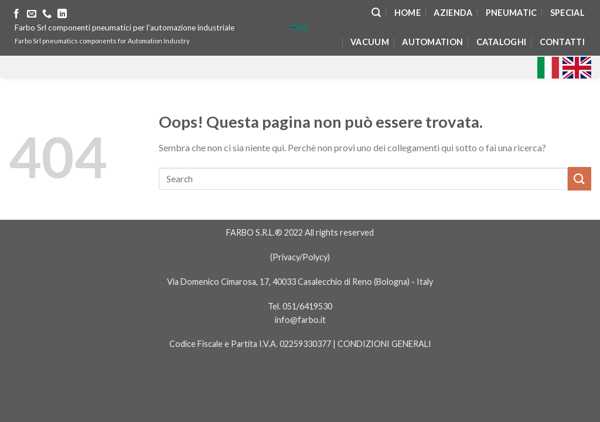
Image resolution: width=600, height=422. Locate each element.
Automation (432, 42)
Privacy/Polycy (300, 257)
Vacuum (369, 42)
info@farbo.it (300, 320)
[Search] (376, 12)
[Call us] (47, 14)
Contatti (562, 42)
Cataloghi (501, 42)
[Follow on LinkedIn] (62, 14)
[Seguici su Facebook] (16, 14)
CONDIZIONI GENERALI (384, 344)
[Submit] (579, 178)
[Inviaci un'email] (31, 14)
